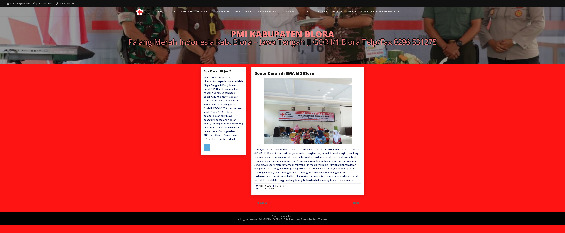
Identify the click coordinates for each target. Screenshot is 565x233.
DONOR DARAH (220, 11)
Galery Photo (289, 11)
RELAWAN (201, 11)
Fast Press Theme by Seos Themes (308, 219)
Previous (262, 202)
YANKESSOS (185, 11)
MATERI (337, 11)
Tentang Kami (319, 11)
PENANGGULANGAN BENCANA (261, 11)
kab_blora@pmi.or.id (18, 3)
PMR (237, 11)
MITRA (304, 11)
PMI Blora (279, 185)
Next (356, 202)
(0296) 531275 (64, 3)
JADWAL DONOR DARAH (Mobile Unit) (381, 11)
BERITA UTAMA (166, 11)
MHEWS (352, 11)
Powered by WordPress (282, 216)
